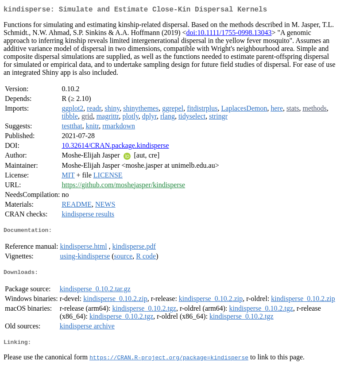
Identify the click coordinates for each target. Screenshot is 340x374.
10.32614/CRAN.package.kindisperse (115, 147)
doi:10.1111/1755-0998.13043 (229, 34)
